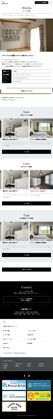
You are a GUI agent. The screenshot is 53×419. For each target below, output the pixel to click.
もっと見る (26, 152)
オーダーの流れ (31, 330)
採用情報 (29, 343)
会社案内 (5, 343)
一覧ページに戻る (26, 269)
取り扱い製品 (6, 330)
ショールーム (8, 361)
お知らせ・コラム (7, 339)
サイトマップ (8, 353)
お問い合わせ (6, 347)
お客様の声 (30, 335)
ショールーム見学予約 (41, 2)
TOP (3, 15)
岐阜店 (6, 366)
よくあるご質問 (31, 339)
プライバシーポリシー (20, 353)
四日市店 (41, 366)
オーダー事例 (9, 15)
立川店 (6, 363)
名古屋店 (41, 363)
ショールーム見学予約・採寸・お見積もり (26, 299)
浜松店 (29, 366)
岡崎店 (17, 366)
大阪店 (29, 363)
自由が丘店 (19, 363)
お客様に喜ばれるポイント (10, 326)
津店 (5, 368)
